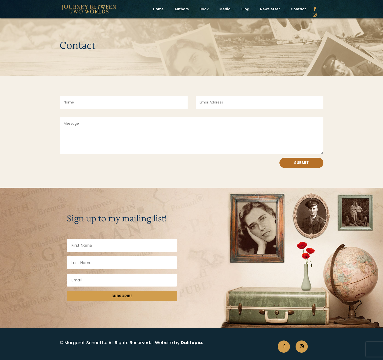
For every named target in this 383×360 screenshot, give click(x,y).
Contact (298, 9)
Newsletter (270, 9)
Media (225, 9)
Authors (181, 9)
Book (204, 9)
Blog (245, 9)
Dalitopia (191, 342)
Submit (301, 162)
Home (158, 9)
